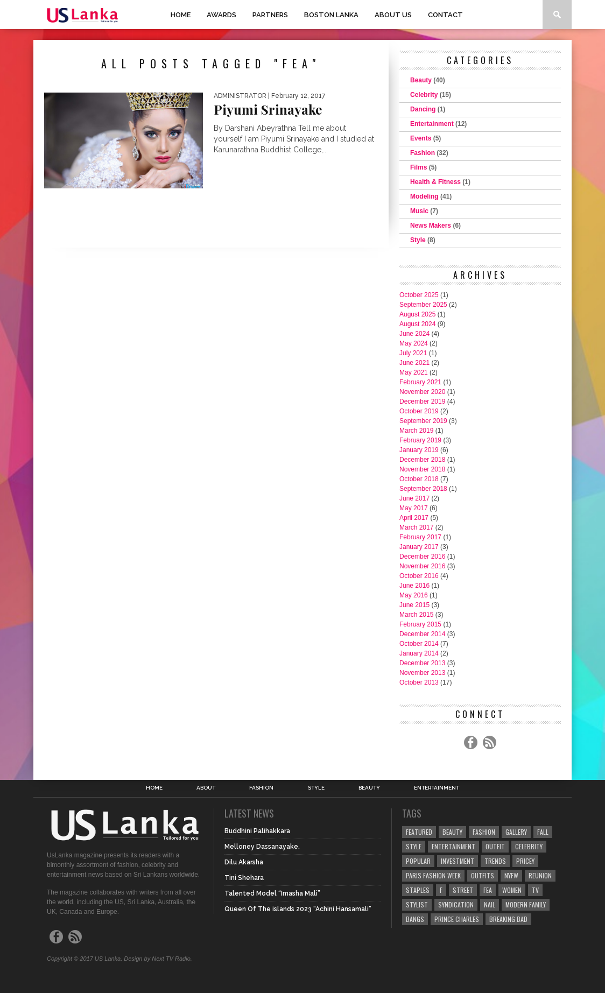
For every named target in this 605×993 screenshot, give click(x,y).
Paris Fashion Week (433, 875)
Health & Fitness (435, 182)
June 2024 (414, 333)
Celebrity (424, 94)
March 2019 (416, 430)
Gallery (516, 831)
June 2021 (414, 363)
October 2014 (419, 643)
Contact (445, 15)
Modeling (424, 196)
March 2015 (416, 614)
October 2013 (419, 682)
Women (512, 890)
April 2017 (413, 518)
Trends (495, 860)
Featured (419, 831)
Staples (418, 890)
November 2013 (422, 673)
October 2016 (419, 576)
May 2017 (413, 508)
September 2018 (423, 488)
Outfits (482, 875)
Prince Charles (456, 919)
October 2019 (419, 411)
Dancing (422, 109)
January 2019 (419, 450)
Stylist (417, 904)
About (205, 788)
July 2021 (413, 353)
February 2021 (420, 382)
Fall (542, 831)
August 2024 (417, 324)
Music (419, 211)
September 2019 (423, 421)
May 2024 (413, 343)
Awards (221, 15)
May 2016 (413, 595)
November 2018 (422, 469)
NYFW (511, 875)
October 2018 (419, 479)
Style (418, 240)
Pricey (525, 860)
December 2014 (422, 634)
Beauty (421, 80)
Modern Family (525, 904)
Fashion (422, 153)
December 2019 (422, 401)
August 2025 (417, 314)
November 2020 (422, 392)
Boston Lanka (331, 15)
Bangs (415, 919)
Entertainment (432, 124)
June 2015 (414, 605)
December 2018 (422, 459)
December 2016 (422, 556)
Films (418, 167)
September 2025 (423, 304)
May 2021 (413, 372)
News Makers (430, 225)
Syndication (456, 904)
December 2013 (422, 663)
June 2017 (414, 498)
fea (487, 890)
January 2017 (419, 547)
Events (420, 138)
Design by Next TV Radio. (158, 958)
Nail (489, 904)
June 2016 (414, 585)
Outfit (495, 846)
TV (535, 890)
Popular (418, 860)
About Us (393, 15)
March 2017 (416, 527)
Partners (270, 15)
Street (463, 890)
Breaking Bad (508, 919)
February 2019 (420, 440)
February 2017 (420, 537)
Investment (457, 860)
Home (181, 15)
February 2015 (420, 624)
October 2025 (419, 295)
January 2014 (419, 653)
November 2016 (422, 566)
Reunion (540, 875)
